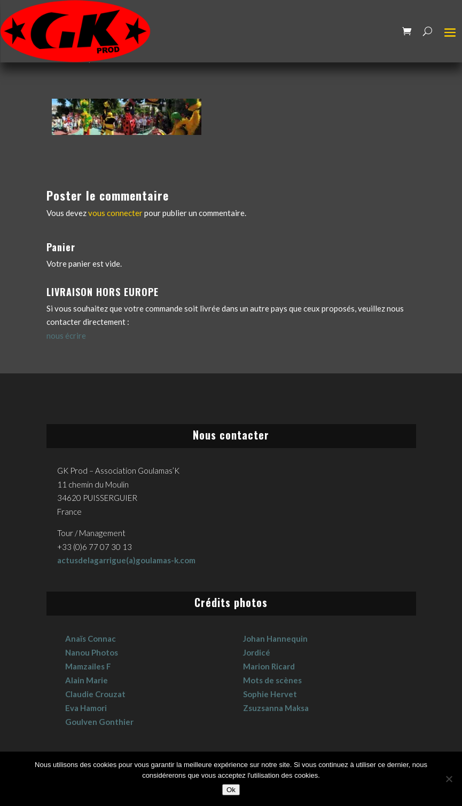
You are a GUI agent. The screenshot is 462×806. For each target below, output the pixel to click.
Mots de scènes (272, 680)
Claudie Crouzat (95, 694)
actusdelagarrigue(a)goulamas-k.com (126, 560)
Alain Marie (86, 680)
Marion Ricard (269, 666)
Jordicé (256, 652)
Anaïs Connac (90, 638)
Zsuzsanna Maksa (276, 708)
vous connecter (115, 213)
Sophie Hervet (270, 694)
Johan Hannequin (275, 638)
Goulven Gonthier (99, 722)
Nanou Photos (91, 652)
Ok (231, 790)
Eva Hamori (86, 708)
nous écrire (66, 335)
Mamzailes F (88, 666)
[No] (448, 778)
